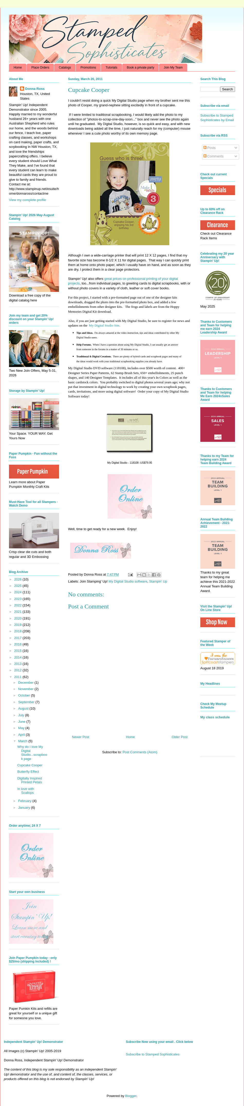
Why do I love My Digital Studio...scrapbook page (32, 753)
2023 (18, 599)
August (24, 708)
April (22, 735)
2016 (18, 644)
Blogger (130, 1096)
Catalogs (65, 67)
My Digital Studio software (128, 581)
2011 (18, 677)
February (25, 801)
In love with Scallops (25, 791)
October (24, 695)
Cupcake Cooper (29, 765)
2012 (18, 670)
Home (18, 67)
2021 (18, 612)
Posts (209, 148)
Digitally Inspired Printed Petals (29, 780)
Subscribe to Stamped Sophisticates (153, 1054)
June (22, 721)
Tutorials (111, 67)
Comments (213, 156)
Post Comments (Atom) (140, 752)
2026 (18, 579)
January (24, 807)
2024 (18, 592)
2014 (18, 657)
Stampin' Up (158, 581)
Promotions (88, 67)
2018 (18, 631)
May (21, 728)
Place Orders (40, 67)
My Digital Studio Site (104, 325)
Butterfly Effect (28, 772)
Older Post (179, 737)
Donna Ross (35, 89)
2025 (18, 586)
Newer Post (80, 737)
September (26, 702)
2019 (18, 625)
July (21, 715)
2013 (18, 664)
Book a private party (140, 67)
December (26, 682)
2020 (18, 618)
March (23, 741)
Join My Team (173, 67)
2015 (18, 651)
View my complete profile (27, 200)
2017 (18, 638)
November (26, 689)
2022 (18, 605)
